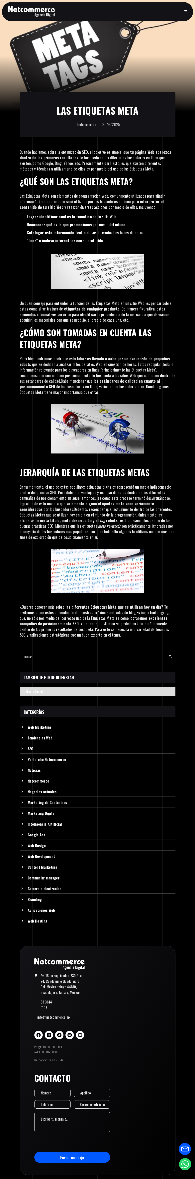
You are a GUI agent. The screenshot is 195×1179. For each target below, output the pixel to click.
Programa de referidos (48, 1046)
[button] (184, 11)
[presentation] (64, 1142)
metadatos (49, 201)
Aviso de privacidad (46, 1051)
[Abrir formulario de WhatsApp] (185, 1164)
